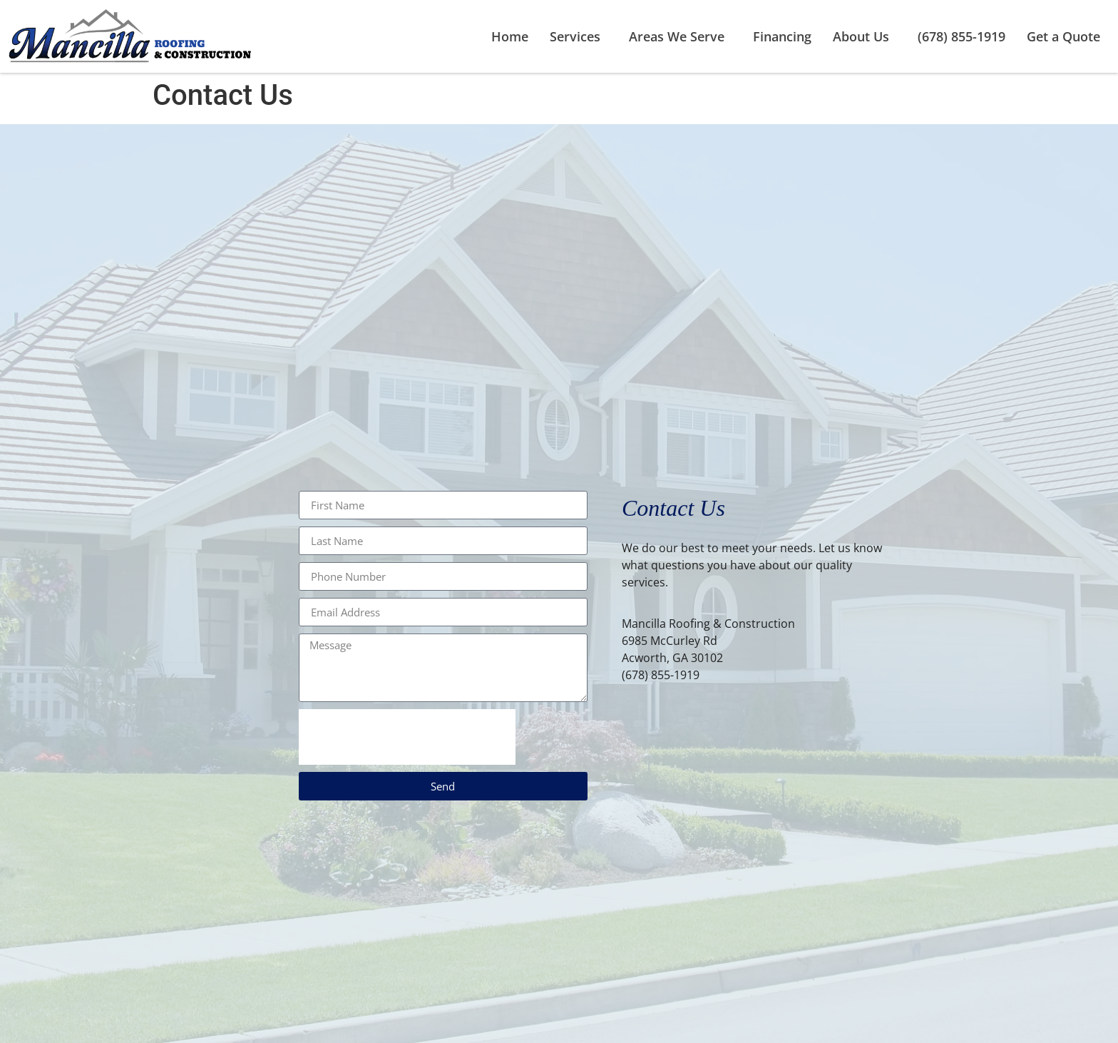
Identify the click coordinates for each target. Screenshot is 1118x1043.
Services (578, 36)
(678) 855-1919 (961, 36)
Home (509, 36)
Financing (782, 36)
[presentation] (407, 737)
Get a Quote (1063, 36)
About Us (864, 36)
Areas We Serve (680, 36)
